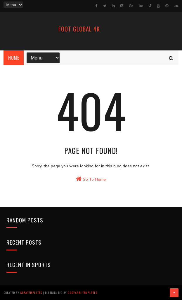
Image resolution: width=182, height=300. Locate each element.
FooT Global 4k (79, 28)
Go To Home (91, 179)
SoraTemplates (31, 292)
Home (13, 57)
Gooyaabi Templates (82, 292)
